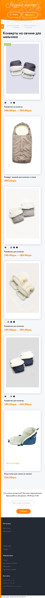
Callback (23, 511)
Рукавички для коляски (14, 252)
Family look (7, 546)
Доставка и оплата (10, 563)
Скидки (5, 549)
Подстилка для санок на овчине (18, 474)
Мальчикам (7, 531)
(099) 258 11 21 (8, 580)
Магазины (6, 566)
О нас (5, 560)
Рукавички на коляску (13, 107)
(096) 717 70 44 (8, 583)
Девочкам (6, 528)
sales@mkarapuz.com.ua (12, 586)
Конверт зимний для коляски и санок (20, 177)
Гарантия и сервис (9, 569)
